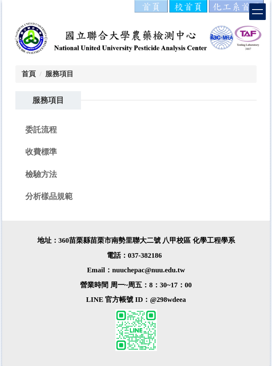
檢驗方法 (41, 174)
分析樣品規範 (49, 196)
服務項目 (59, 74)
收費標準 (41, 151)
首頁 (29, 74)
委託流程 (41, 129)
